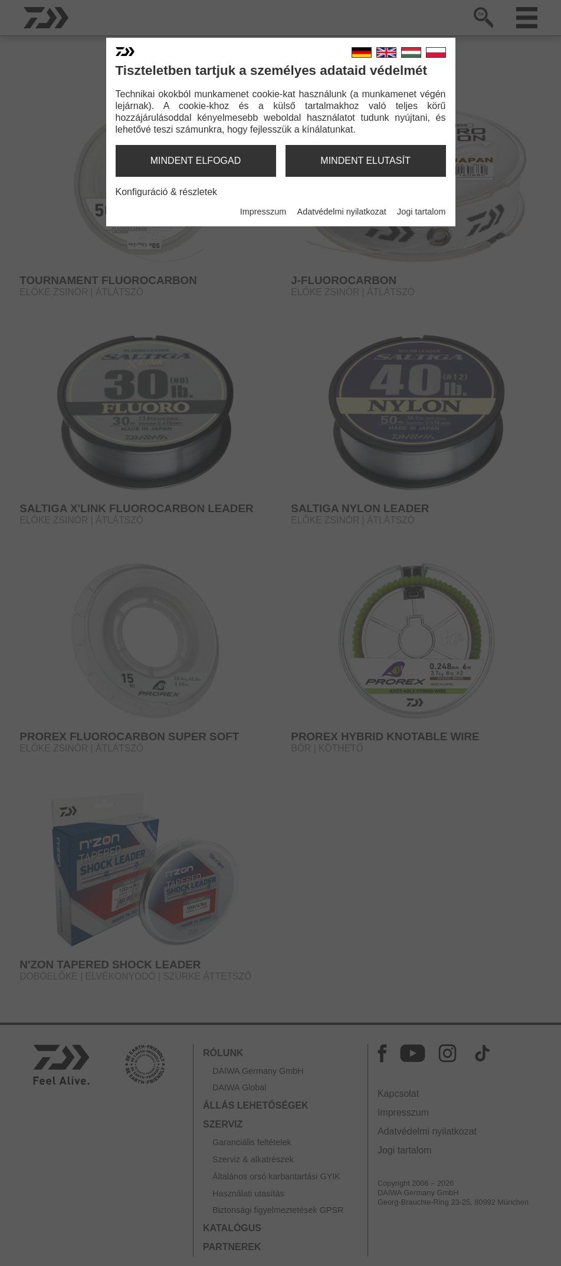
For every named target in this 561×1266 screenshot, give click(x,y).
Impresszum (263, 211)
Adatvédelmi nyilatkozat (341, 211)
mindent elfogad (195, 161)
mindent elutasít (365, 161)
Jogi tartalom (421, 211)
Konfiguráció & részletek (167, 192)
